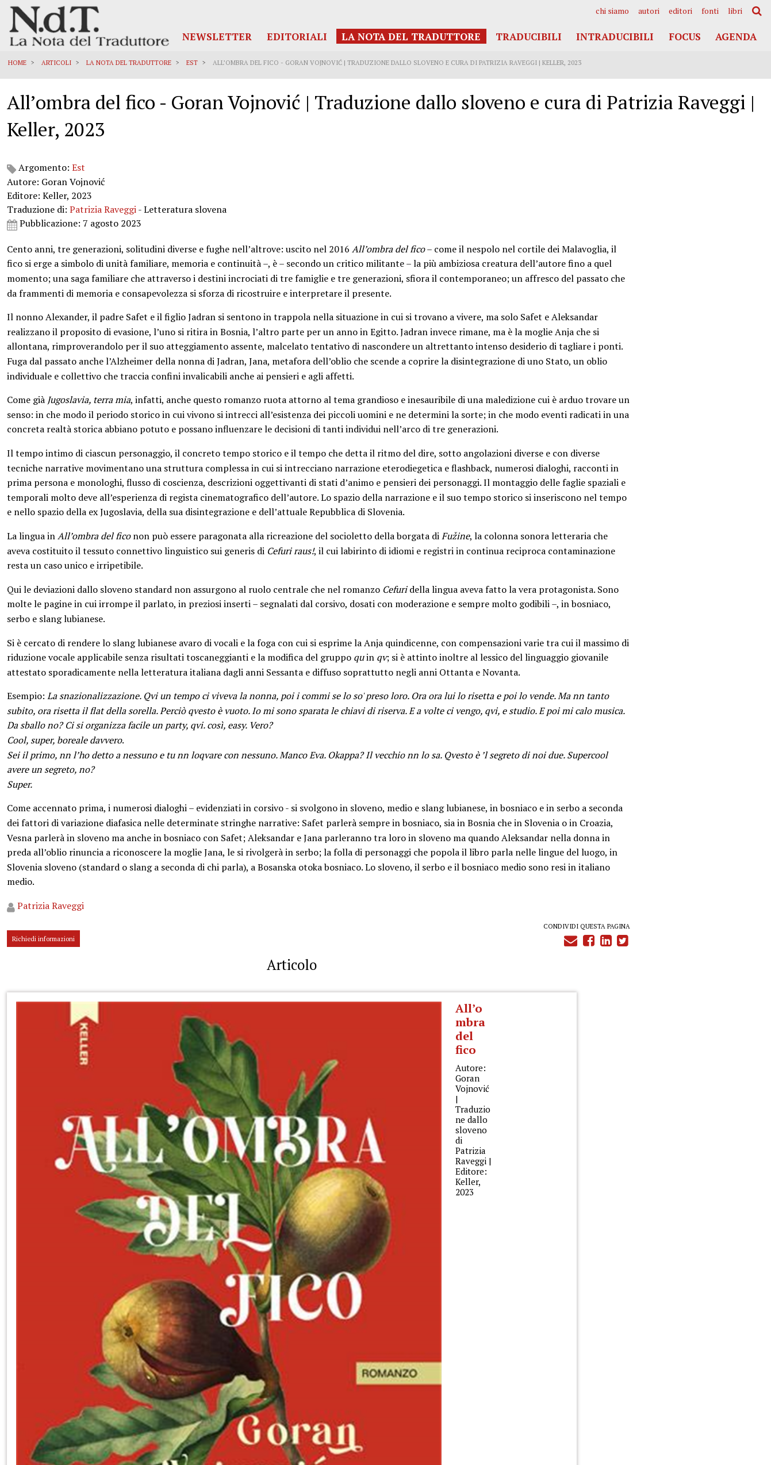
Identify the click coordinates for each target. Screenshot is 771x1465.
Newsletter (217, 36)
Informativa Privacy (729, 1331)
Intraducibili (615, 36)
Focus (685, 36)
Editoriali (297, 36)
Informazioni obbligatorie (718, 1364)
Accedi (744, 1389)
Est (194, 63)
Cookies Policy (737, 1342)
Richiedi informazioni (45, 1183)
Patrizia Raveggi (104, 233)
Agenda (736, 36)
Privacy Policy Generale (723, 1320)
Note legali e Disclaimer (721, 1353)
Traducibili (529, 36)
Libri (735, 11)
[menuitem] (612, 11)
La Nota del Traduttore (411, 36)
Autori (648, 11)
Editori (680, 11)
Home (19, 63)
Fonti (710, 11)
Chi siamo (612, 11)
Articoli (58, 63)
